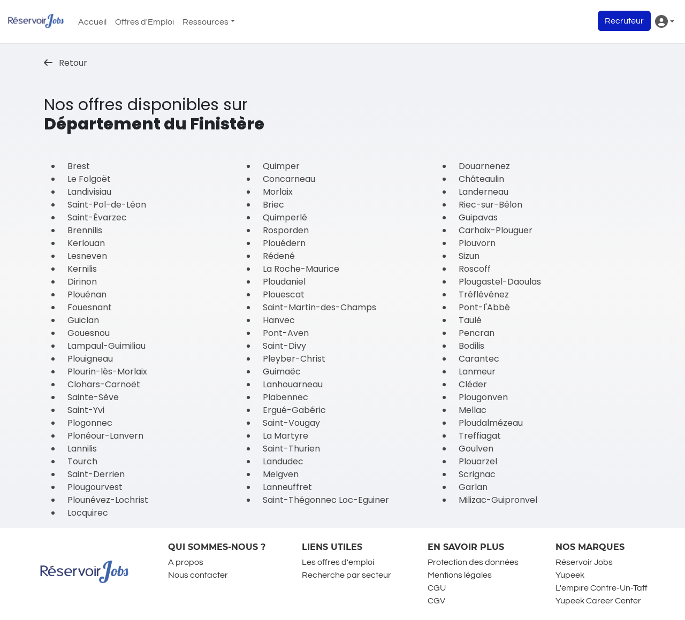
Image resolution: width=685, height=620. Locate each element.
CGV (436, 600)
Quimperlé (285, 217)
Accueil (92, 22)
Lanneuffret (287, 487)
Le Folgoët (89, 179)
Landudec (283, 461)
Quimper (281, 166)
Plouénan (86, 294)
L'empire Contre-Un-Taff (601, 588)
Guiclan (83, 320)
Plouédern (284, 243)
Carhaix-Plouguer (495, 230)
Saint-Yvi (85, 410)
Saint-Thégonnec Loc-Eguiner (326, 500)
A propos (185, 562)
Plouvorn (477, 243)
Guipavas (478, 217)
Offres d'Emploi (144, 22)
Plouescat (284, 294)
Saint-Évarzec (97, 217)
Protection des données (473, 562)
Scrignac (477, 474)
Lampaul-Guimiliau (106, 346)
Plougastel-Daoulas (500, 281)
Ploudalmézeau (491, 423)
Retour (65, 63)
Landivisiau (89, 192)
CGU (437, 588)
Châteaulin (481, 179)
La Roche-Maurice (301, 269)
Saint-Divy (284, 346)
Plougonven (483, 397)
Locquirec (87, 513)
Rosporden (286, 230)
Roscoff (475, 269)
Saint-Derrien (96, 474)
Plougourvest (95, 487)
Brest (78, 166)
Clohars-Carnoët (103, 384)
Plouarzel (478, 461)
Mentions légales (460, 575)
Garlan (473, 487)
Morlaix (278, 192)
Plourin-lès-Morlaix (107, 371)
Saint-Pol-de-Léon (106, 204)
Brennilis (84, 230)
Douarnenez (484, 166)
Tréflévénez (484, 294)
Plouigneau (90, 359)
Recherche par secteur (346, 575)
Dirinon (82, 281)
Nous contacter (198, 575)
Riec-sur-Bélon (490, 204)
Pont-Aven (286, 333)
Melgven (281, 474)
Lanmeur (477, 371)
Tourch (82, 461)
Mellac (472, 410)
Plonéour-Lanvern (105, 436)
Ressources (205, 22)
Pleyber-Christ (294, 359)
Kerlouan (86, 243)
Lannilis (82, 448)
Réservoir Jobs (584, 562)
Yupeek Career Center (598, 600)
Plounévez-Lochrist (107, 500)
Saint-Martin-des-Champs (319, 307)
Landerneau (483, 192)
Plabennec (285, 397)
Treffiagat (480, 436)
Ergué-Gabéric (294, 410)
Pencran (476, 333)
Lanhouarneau (293, 384)
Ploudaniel (284, 281)
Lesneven (87, 256)
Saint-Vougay (291, 423)
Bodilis (471, 346)
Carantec (479, 359)
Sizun (469, 256)
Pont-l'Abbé (484, 307)
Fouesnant (89, 307)
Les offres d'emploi (338, 562)
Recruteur (624, 21)
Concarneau (289, 179)
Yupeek (569, 575)
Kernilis (82, 269)
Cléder (473, 384)
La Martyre (285, 436)
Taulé (470, 320)
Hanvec (279, 320)
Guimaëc (282, 371)
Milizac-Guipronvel (498, 500)
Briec (273, 204)
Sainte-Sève (93, 397)
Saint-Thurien (291, 448)
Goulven (476, 448)
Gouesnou (88, 333)
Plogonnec (89, 423)
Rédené (279, 256)
